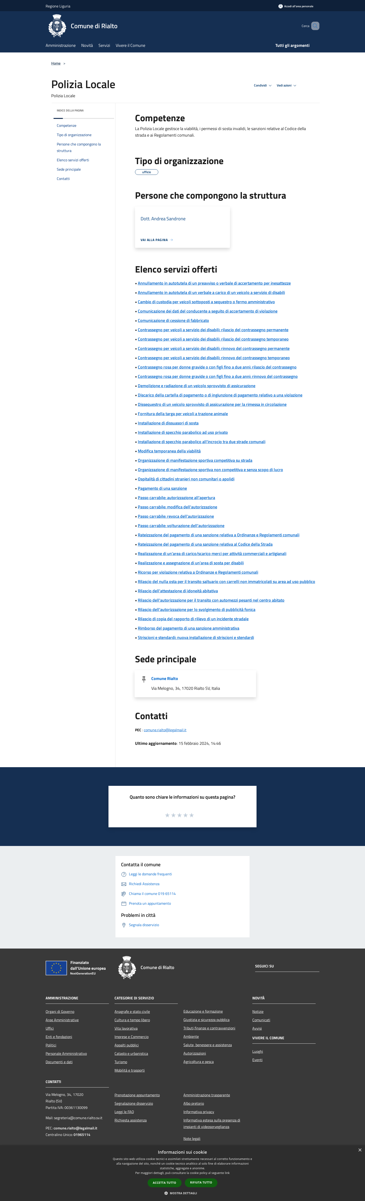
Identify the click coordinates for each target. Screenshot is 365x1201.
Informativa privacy (198, 1112)
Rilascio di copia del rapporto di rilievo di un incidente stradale (193, 619)
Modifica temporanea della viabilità (169, 451)
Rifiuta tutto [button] (201, 1182)
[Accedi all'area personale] (295, 6)
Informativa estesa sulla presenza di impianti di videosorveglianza (211, 1123)
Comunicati (261, 1020)
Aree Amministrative (62, 1020)
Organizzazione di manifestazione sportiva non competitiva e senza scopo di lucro (210, 469)
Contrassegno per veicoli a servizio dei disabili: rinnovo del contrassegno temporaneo (214, 358)
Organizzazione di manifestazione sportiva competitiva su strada (195, 460)
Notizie (258, 1011)
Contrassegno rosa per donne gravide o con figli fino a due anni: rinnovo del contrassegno (218, 376)
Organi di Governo (60, 1011)
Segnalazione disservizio (134, 1103)
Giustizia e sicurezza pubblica (206, 1019)
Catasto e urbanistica (131, 1053)
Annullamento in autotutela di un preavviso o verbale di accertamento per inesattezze (214, 283)
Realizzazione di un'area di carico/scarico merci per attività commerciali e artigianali (212, 553)
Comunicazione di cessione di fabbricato (173, 320)
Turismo (121, 1062)
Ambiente (191, 1036)
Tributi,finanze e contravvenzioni (209, 1028)
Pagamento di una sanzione (162, 488)
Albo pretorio (193, 1103)
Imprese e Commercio (132, 1036)
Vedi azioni (287, 85)
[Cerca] (313, 25)
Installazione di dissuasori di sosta (168, 423)
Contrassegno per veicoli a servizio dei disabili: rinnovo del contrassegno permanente (214, 348)
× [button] (360, 1150)
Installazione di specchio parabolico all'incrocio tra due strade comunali (201, 441)
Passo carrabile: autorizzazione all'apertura (176, 497)
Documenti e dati (59, 1062)
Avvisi (257, 1028)
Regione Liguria (58, 6)
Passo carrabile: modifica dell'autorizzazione (177, 507)
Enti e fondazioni (59, 1036)
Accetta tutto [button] (164, 1183)
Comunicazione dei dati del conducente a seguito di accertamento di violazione (207, 311)
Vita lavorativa (126, 1028)
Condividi (263, 85)
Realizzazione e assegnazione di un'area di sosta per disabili (191, 563)
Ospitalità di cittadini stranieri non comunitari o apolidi (186, 479)
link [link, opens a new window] (227, 1173)
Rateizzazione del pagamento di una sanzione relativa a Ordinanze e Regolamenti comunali (218, 535)
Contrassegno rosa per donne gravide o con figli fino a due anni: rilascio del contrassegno (217, 367)
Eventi (257, 1060)
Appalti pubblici (127, 1045)
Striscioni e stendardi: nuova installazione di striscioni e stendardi (196, 637)
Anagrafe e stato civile (132, 1011)
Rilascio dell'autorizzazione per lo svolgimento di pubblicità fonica (196, 609)
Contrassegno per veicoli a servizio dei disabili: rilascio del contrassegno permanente (213, 330)
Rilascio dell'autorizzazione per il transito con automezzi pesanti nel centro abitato (211, 600)
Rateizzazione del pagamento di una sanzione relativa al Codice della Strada (205, 544)
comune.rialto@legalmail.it (165, 730)
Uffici (50, 1028)
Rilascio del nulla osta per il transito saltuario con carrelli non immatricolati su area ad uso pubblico (226, 581)
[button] (182, 1193)
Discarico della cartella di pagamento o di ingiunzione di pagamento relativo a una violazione (220, 395)
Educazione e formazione (203, 1011)
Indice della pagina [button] (70, 110)
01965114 (82, 1134)
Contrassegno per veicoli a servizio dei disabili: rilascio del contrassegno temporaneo (213, 339)
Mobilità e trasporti (130, 1070)
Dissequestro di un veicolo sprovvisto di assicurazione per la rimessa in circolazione (212, 404)
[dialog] (182, 1173)
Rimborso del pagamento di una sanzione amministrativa (188, 628)
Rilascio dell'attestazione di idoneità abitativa (178, 591)
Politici (51, 1045)
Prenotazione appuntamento (137, 1095)
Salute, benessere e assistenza (207, 1045)
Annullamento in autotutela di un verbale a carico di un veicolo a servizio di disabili (211, 292)
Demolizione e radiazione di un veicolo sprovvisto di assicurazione (196, 386)
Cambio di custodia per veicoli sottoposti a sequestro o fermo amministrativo (206, 302)
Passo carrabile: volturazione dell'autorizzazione (181, 525)
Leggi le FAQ (124, 1112)
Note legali (191, 1138)
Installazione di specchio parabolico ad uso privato (183, 432)
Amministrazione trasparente (206, 1095)
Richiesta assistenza (131, 1120)
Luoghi (257, 1051)
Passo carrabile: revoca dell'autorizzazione (176, 516)
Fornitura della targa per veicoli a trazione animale (183, 414)
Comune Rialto (164, 678)
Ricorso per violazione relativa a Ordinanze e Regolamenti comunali (198, 572)
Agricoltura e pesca (198, 1061)
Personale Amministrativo (66, 1053)
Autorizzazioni (194, 1053)
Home (56, 63)
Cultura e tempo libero (132, 1020)
